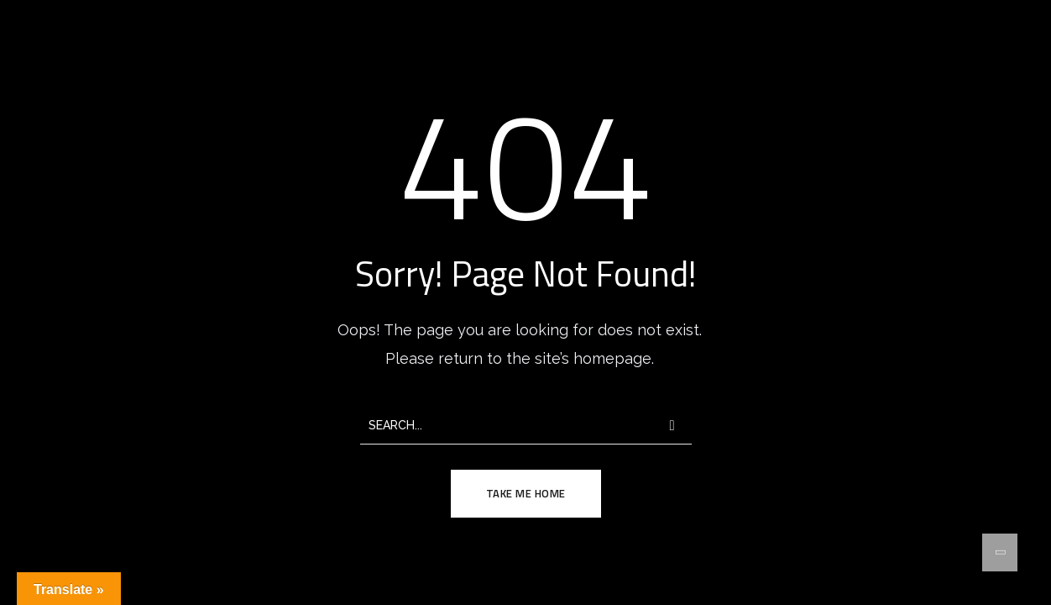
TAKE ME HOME (526, 493)
